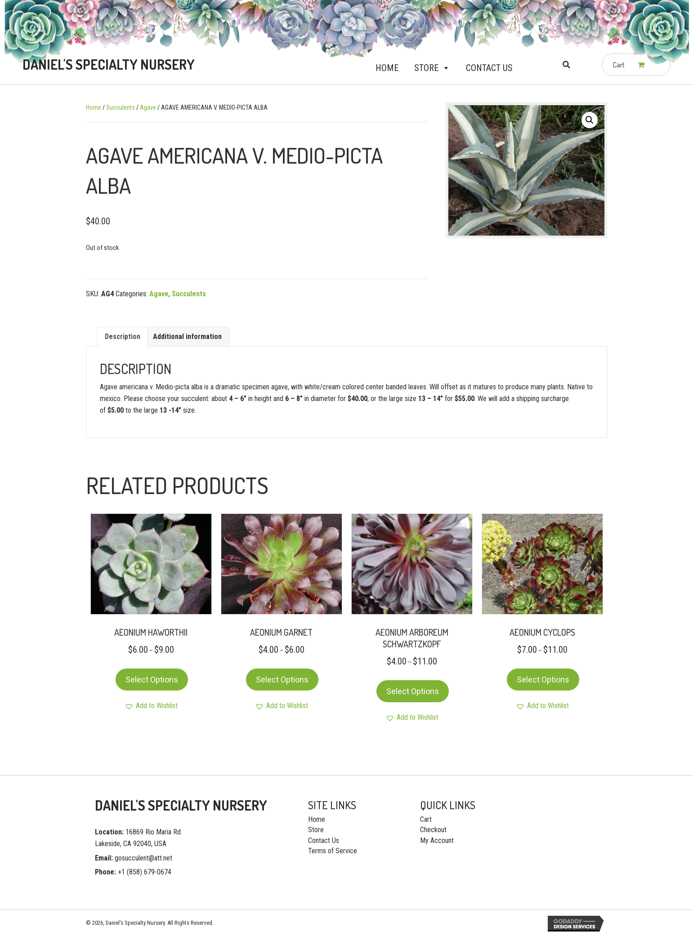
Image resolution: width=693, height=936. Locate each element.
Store (432, 67)
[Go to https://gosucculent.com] (106, 64)
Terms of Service (332, 851)
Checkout (433, 829)
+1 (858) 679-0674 (144, 872)
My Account (437, 840)
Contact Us (489, 67)
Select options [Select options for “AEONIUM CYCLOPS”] (543, 679)
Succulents (120, 107)
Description (122, 336)
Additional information (187, 336)
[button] (444, 67)
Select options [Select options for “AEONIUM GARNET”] (282, 679)
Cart (426, 819)
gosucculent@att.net (143, 858)
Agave (148, 107)
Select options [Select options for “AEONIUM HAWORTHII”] (151, 679)
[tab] (122, 336)
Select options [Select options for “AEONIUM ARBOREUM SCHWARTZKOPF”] (412, 691)
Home (387, 67)
